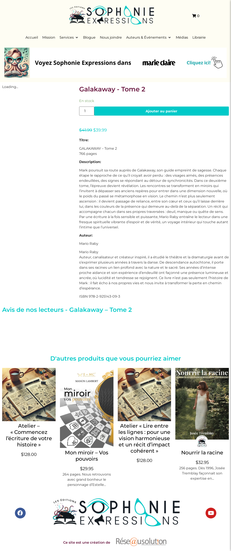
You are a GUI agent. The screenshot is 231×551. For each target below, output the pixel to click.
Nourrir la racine (202, 452)
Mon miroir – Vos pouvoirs (86, 455)
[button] (69, 37)
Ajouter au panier (161, 111)
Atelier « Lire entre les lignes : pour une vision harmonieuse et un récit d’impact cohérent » (144, 438)
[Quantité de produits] (86, 111)
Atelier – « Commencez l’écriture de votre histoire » (29, 435)
